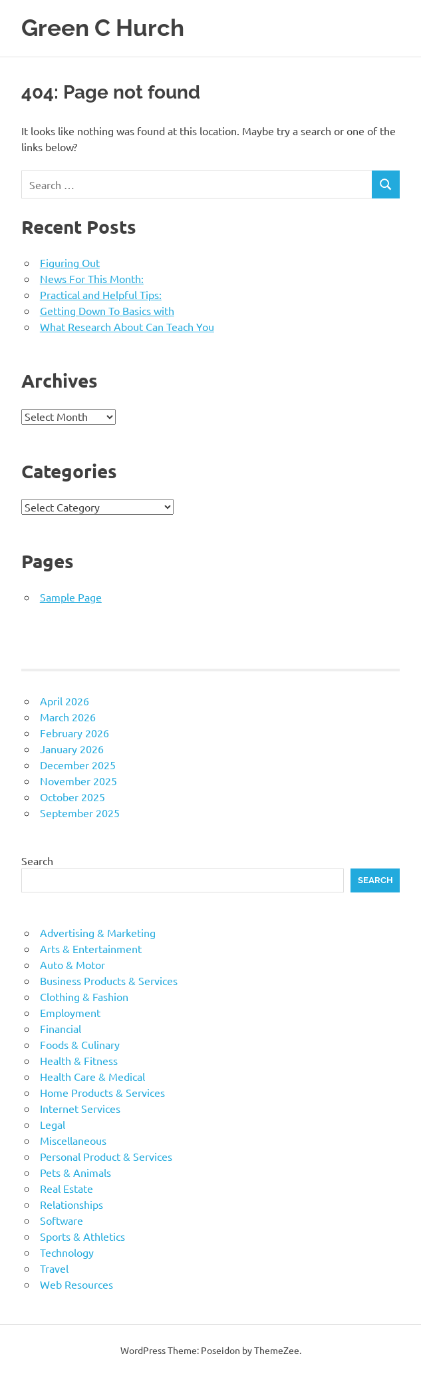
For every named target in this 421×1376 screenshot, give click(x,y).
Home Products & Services (102, 1092)
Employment (70, 1012)
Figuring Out (70, 262)
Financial (60, 1028)
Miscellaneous (73, 1140)
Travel (54, 1268)
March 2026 (68, 716)
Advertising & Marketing (98, 932)
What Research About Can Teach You (127, 326)
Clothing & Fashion (84, 996)
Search (37, 860)
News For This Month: (92, 278)
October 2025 (72, 796)
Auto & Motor (72, 964)
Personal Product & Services (106, 1156)
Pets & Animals (75, 1172)
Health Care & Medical (92, 1076)
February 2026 (74, 732)
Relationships (71, 1204)
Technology (67, 1252)
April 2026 (64, 700)
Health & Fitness (79, 1060)
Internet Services (80, 1108)
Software (61, 1220)
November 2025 (78, 780)
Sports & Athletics (82, 1236)
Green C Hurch (102, 27)
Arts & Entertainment (91, 948)
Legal (52, 1124)
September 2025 (80, 812)
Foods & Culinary (80, 1044)
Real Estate (66, 1188)
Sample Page (71, 596)
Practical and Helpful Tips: (101, 294)
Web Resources (76, 1284)
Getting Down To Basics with (107, 310)
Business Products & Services (109, 980)
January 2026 (72, 748)
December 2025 (78, 764)
